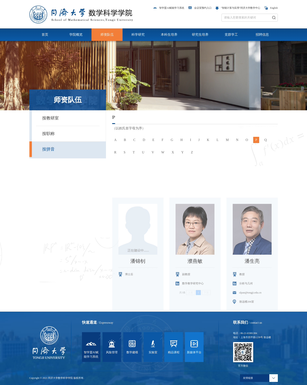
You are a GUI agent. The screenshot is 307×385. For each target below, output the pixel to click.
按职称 (48, 133)
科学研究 (138, 34)
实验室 (153, 346)
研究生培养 (200, 34)
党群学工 (231, 34)
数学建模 (132, 346)
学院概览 (76, 34)
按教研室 (50, 118)
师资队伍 (107, 34)
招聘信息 (262, 34)
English (271, 7)
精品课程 (173, 346)
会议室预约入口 (200, 7)
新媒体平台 (194, 346)
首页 (45, 34)
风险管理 (112, 346)
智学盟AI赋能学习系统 (168, 7)
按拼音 (48, 149)
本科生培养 (169, 34)
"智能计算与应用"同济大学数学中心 (238, 7)
